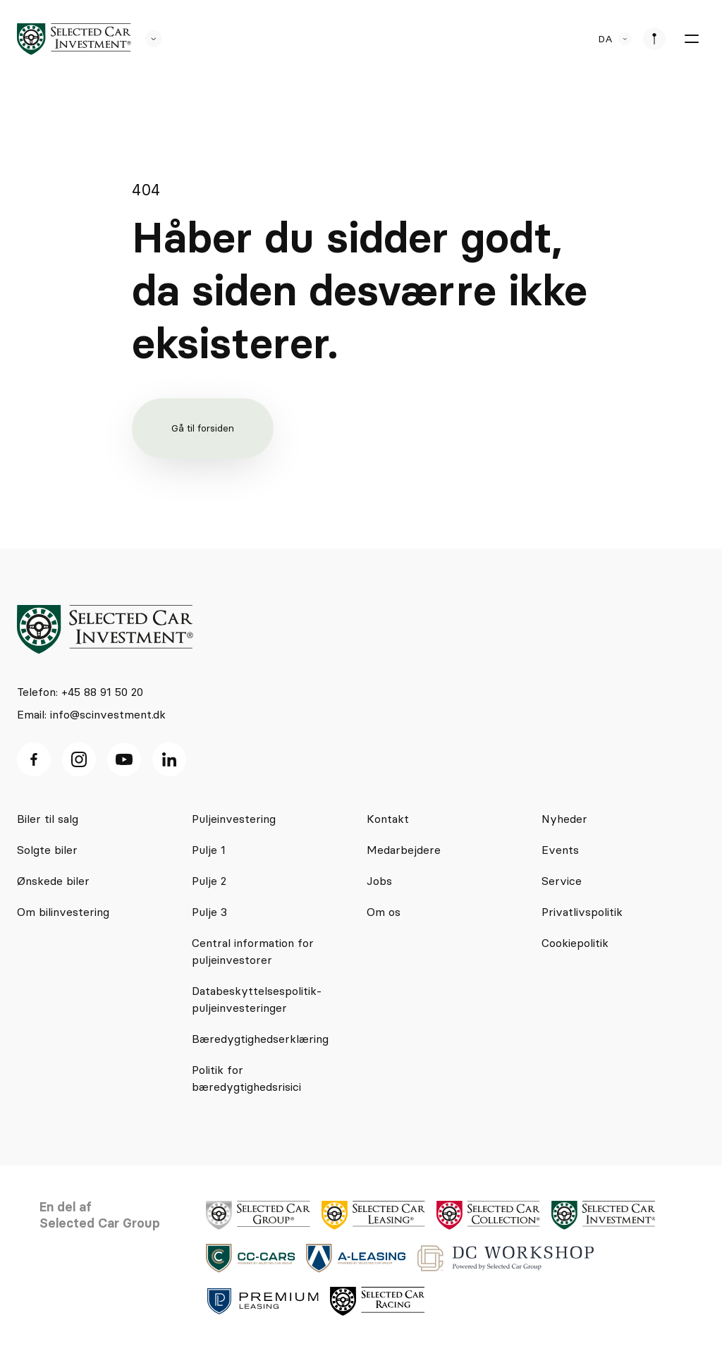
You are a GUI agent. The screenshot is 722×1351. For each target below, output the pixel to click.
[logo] (74, 39)
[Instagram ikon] (79, 759)
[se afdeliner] (654, 38)
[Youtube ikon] (124, 759)
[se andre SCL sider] (146, 38)
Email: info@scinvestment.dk (91, 714)
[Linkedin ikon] (169, 759)
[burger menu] (691, 39)
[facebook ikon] (34, 759)
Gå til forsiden (202, 428)
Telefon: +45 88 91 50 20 (80, 692)
